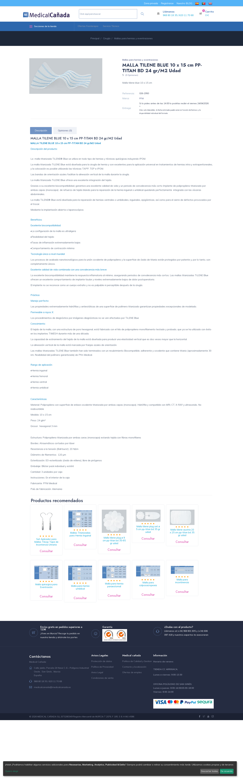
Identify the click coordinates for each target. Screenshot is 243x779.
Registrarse (167, 3)
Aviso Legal (97, 731)
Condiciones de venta (102, 736)
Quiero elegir (11, 771)
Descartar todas (209, 771)
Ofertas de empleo (132, 731)
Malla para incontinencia (91, 640)
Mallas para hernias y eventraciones (140, 59)
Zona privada (151, 3)
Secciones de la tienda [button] (42, 26)
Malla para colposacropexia (50, 644)
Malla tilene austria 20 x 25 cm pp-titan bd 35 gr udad (49, 598)
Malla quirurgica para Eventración (91, 597)
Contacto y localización (134, 725)
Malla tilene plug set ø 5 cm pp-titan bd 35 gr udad (173, 531)
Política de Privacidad (102, 725)
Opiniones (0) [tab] (65, 130)
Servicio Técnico (111, 26)
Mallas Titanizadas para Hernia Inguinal (91, 539)
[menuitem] (197, 3)
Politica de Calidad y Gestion (137, 720)
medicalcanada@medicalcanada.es (52, 746)
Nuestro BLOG (184, 3)
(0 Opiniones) (131, 75)
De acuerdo (227, 771)
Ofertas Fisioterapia (88, 26)
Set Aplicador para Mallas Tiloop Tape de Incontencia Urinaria (49, 549)
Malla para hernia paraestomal (173, 596)
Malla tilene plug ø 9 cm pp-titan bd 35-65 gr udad (132, 546)
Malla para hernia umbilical (132, 597)
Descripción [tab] (41, 130)
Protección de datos (101, 720)
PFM (141, 98)
